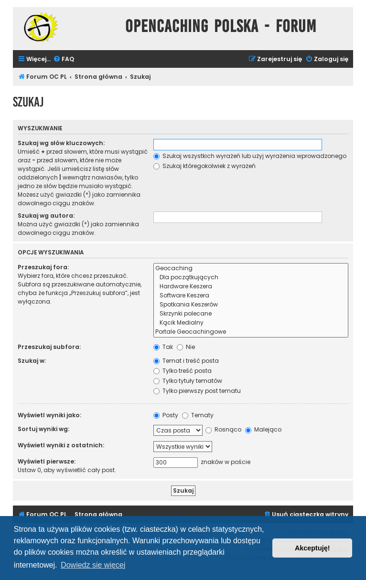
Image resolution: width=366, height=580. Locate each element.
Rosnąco (223, 429)
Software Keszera (250, 295)
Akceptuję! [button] (312, 548)
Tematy (198, 415)
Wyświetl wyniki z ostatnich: (61, 445)
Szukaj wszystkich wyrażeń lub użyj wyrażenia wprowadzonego (249, 156)
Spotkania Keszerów (250, 304)
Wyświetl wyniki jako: (49, 415)
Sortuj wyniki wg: (43, 429)
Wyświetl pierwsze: (46, 461)
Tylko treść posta (182, 371)
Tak (163, 347)
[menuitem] (63, 59)
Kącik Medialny (250, 322)
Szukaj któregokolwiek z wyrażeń (204, 166)
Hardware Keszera (250, 286)
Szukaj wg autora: (46, 215)
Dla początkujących (250, 277)
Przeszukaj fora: (43, 267)
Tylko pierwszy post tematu (197, 391)
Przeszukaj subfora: (49, 347)
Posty (165, 415)
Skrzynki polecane (250, 313)
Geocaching (250, 268)
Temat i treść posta (186, 361)
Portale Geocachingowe (250, 332)
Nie (186, 347)
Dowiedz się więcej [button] (93, 565)
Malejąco (263, 429)
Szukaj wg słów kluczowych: (61, 143)
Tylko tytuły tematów (187, 381)
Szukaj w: (32, 361)
